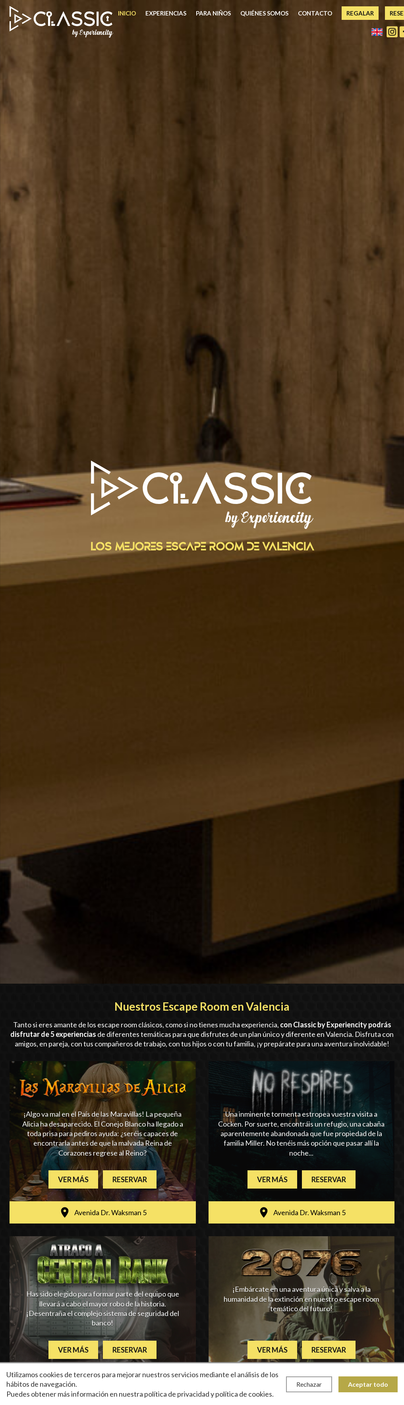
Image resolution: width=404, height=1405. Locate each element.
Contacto (315, 13)
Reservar (129, 1179)
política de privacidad (176, 1394)
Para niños (213, 13)
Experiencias (165, 13)
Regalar (360, 13)
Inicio (127, 13)
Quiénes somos (264, 13)
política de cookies (243, 1394)
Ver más (73, 1179)
